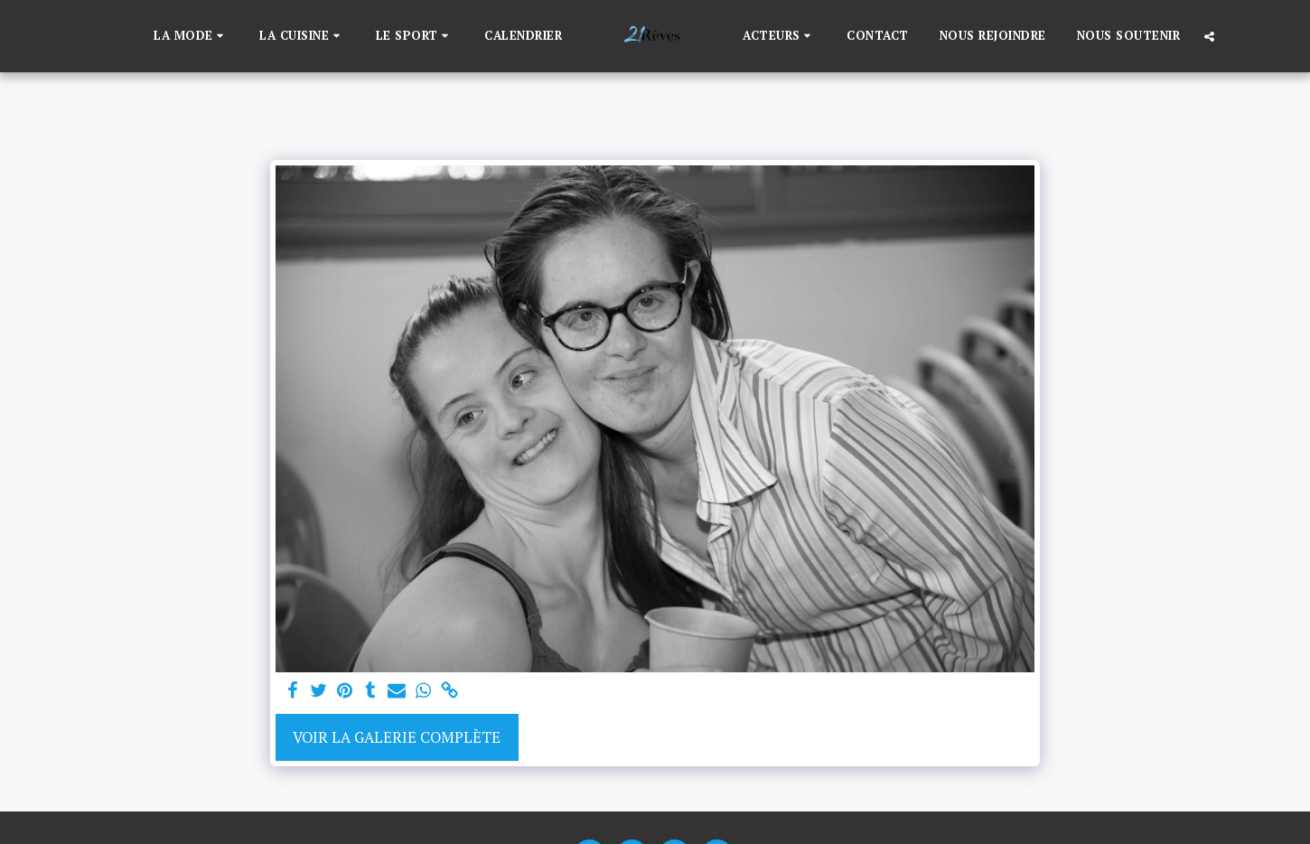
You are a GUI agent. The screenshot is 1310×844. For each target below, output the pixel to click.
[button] (191, 36)
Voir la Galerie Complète (397, 737)
